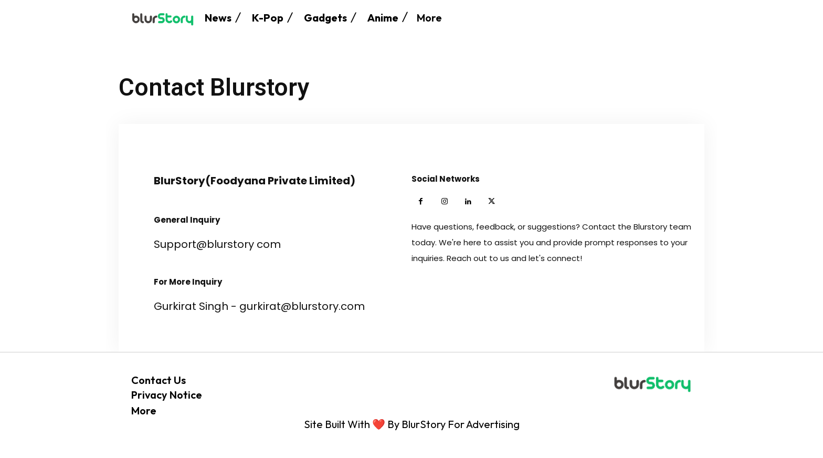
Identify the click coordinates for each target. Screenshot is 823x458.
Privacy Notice (166, 394)
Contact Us (158, 380)
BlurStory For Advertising (461, 424)
